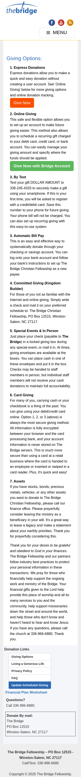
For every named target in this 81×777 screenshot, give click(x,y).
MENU (57, 34)
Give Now (22, 103)
